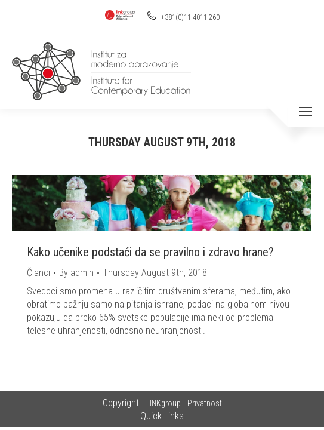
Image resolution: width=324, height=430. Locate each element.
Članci (38, 272)
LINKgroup (163, 403)
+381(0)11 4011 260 (189, 17)
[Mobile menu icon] (305, 111)
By (76, 272)
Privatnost (204, 403)
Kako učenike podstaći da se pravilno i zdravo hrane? (150, 252)
